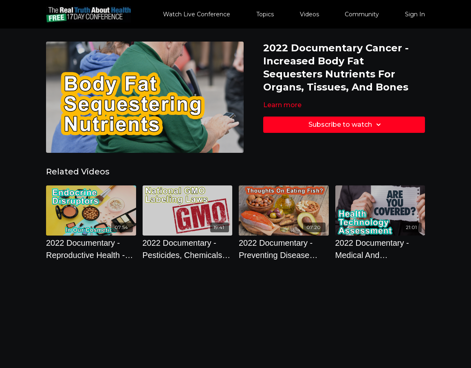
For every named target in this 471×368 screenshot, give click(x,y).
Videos (309, 14)
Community (362, 14)
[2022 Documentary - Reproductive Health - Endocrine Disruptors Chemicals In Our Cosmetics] (91, 249)
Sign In (415, 14)
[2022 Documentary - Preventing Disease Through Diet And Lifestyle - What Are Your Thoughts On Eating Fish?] (284, 249)
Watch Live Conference (196, 14)
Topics (265, 14)
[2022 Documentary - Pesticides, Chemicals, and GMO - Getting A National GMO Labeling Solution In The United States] (188, 249)
